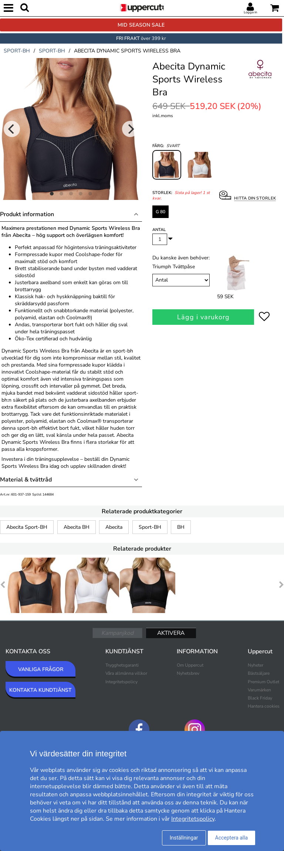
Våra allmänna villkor (126, 673)
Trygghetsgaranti (122, 665)
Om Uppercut (190, 665)
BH (181, 527)
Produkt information (27, 214)
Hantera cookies (264, 706)
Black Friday (260, 698)
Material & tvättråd (26, 480)
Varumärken (259, 690)
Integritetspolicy (121, 682)
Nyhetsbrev (188, 673)
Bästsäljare (259, 673)
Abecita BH (76, 527)
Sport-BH (150, 527)
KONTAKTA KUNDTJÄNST (40, 690)
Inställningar (184, 838)
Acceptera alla (231, 838)
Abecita (113, 527)
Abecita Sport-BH (26, 527)
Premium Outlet (263, 682)
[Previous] (12, 129)
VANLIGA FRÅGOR (40, 669)
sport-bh (17, 50)
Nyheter (255, 665)
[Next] (130, 129)
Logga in (250, 12)
